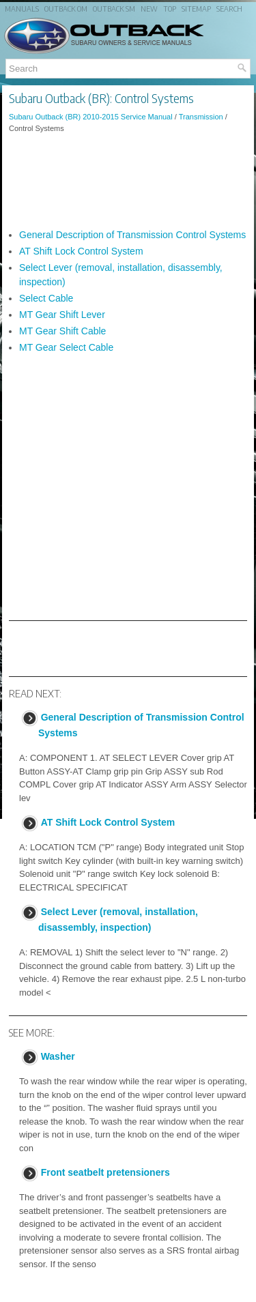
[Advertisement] (128, 181)
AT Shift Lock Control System (81, 251)
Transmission (201, 117)
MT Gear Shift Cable (62, 331)
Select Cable (46, 298)
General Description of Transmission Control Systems (132, 234)
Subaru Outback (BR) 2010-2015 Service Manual (91, 117)
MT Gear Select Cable (66, 347)
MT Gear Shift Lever (62, 314)
